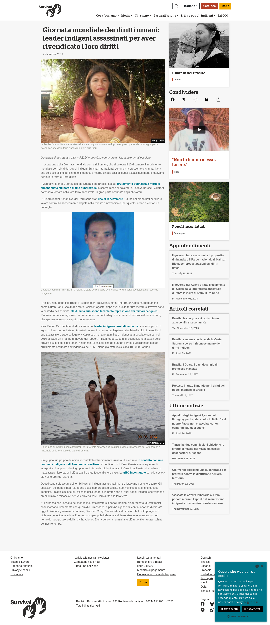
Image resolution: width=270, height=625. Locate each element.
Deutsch (206, 557)
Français (206, 570)
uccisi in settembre (110, 199)
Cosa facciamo (106, 15)
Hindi (204, 582)
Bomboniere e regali (149, 561)
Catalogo (209, 6)
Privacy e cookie (21, 570)
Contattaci (17, 574)
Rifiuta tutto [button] (252, 609)
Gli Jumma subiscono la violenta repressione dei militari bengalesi (114, 311)
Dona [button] (225, 6)
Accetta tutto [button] (229, 609)
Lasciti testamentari (149, 557)
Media (125, 15)
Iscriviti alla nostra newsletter (91, 557)
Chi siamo (142, 15)
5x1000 (223, 15)
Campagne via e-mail (87, 561)
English (205, 561)
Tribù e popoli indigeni (197, 15)
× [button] (262, 566)
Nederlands (208, 574)
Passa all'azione (165, 15)
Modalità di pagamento (151, 570)
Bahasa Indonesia (212, 590)
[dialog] (241, 592)
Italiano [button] (189, 6)
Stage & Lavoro (20, 561)
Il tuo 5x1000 (145, 565)
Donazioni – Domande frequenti (156, 574)
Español (206, 565)
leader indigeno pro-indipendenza (116, 326)
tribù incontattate (134, 472)
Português (207, 578)
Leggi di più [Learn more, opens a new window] (251, 602)
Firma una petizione (86, 565)
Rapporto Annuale (22, 565)
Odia (204, 586)
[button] (176, 6)
